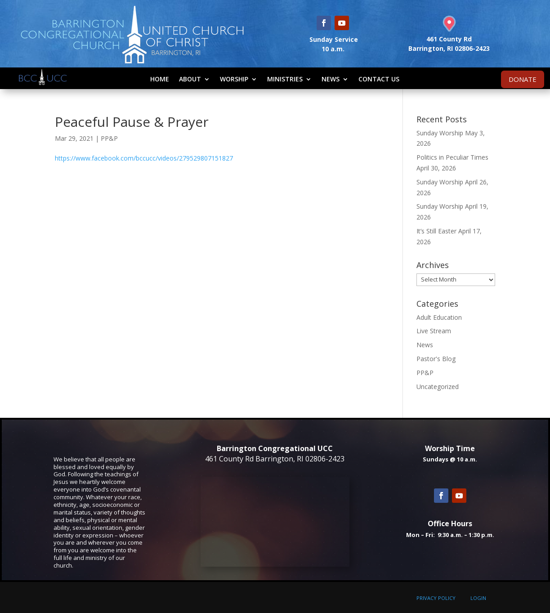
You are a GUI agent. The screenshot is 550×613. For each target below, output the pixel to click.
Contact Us (378, 79)
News (331, 79)
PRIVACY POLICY (436, 598)
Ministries (285, 79)
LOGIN (478, 598)
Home (159, 79)
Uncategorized (437, 386)
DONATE (523, 79)
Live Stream (433, 331)
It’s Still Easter (436, 231)
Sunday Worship (439, 133)
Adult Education (439, 317)
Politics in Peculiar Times (452, 157)
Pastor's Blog (436, 358)
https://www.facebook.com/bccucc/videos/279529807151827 (144, 158)
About (190, 79)
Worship (234, 79)
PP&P (109, 138)
